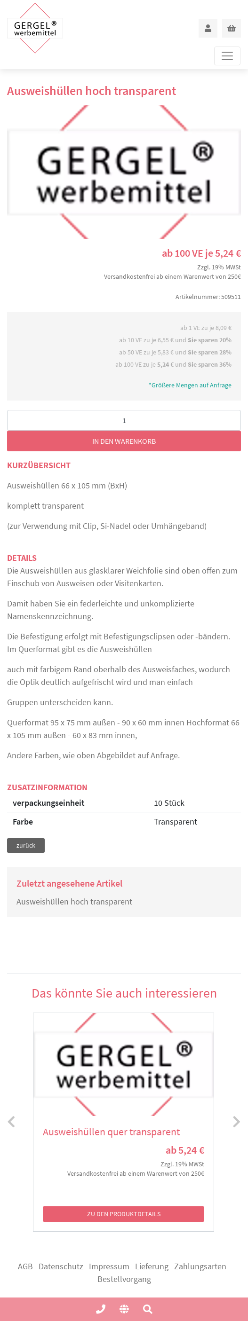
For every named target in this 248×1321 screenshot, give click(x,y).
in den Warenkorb (124, 441)
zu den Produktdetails (123, 1214)
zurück (25, 845)
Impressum (109, 1266)
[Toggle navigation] (227, 56)
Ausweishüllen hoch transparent (74, 901)
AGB (25, 1266)
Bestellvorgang (124, 1279)
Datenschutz (61, 1266)
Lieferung (151, 1266)
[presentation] (11, 1122)
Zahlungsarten (200, 1266)
